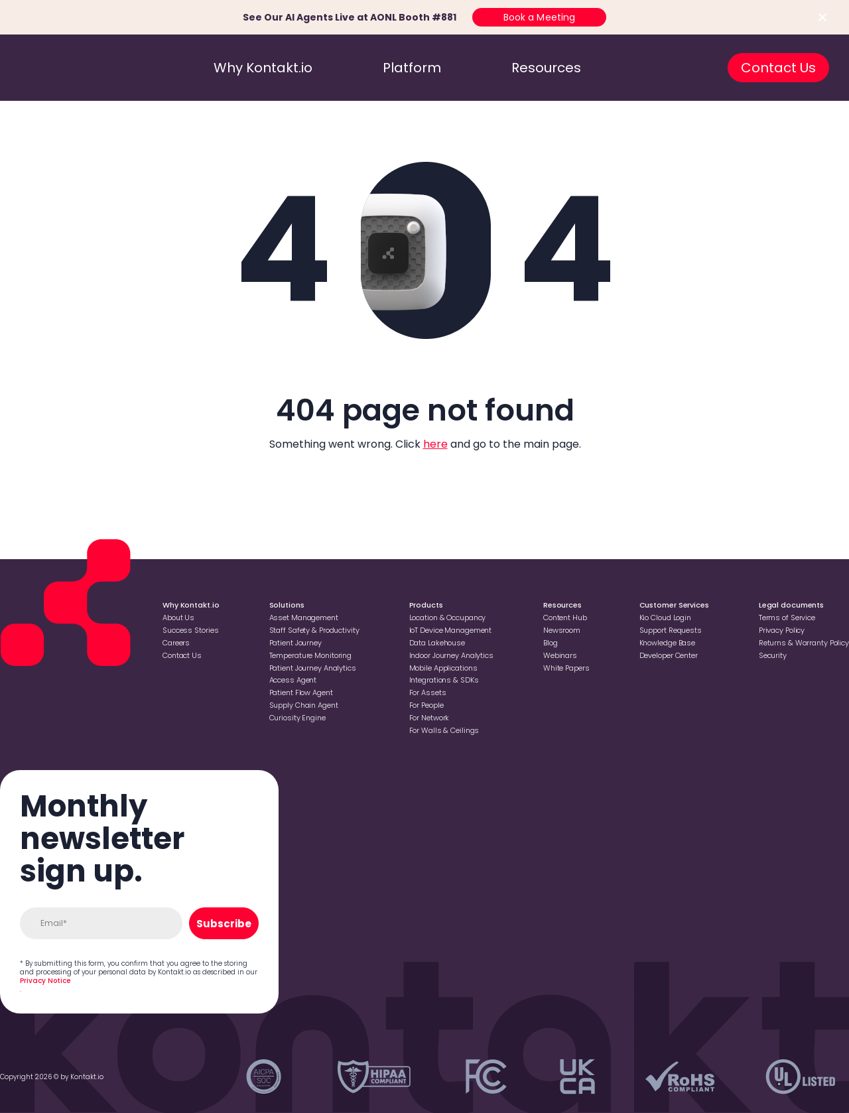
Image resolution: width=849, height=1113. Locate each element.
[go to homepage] (75, 68)
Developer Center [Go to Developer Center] (668, 655)
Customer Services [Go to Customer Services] (674, 605)
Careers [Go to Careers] (176, 642)
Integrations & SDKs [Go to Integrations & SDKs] (444, 680)
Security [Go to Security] (773, 655)
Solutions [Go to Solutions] (286, 605)
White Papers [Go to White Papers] (566, 668)
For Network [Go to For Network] (429, 717)
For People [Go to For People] (426, 705)
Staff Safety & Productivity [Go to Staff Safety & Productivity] (314, 630)
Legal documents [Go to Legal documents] (791, 605)
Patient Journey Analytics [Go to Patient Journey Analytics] (312, 668)
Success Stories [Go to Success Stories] (190, 630)
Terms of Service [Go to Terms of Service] (787, 617)
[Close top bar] (822, 17)
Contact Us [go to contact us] (778, 67)
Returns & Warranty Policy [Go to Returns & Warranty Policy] (804, 642)
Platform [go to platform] (412, 67)
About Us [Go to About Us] (178, 617)
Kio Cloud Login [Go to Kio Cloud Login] (665, 617)
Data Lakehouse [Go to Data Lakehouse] (437, 642)
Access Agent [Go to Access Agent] (293, 680)
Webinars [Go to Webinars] (560, 655)
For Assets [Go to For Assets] (427, 692)
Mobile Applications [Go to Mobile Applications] (443, 668)
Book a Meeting (539, 17)
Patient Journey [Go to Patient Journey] (295, 642)
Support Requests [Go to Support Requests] (670, 630)
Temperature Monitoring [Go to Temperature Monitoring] (310, 655)
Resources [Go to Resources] (562, 605)
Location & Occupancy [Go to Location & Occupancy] (447, 617)
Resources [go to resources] (546, 67)
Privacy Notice (45, 980)
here (435, 444)
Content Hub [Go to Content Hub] (565, 617)
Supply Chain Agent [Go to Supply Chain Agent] (303, 705)
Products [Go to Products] (426, 605)
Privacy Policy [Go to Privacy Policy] (782, 630)
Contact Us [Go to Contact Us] (182, 655)
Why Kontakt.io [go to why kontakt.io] (263, 67)
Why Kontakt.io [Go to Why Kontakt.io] (191, 605)
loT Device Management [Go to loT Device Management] (450, 630)
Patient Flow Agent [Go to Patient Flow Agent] (301, 692)
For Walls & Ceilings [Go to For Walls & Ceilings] (444, 730)
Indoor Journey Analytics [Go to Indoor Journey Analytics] (451, 655)
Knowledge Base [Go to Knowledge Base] (667, 642)
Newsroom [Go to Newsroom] (561, 630)
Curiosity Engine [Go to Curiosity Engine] (297, 717)
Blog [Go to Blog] (550, 642)
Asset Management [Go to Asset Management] (303, 617)
